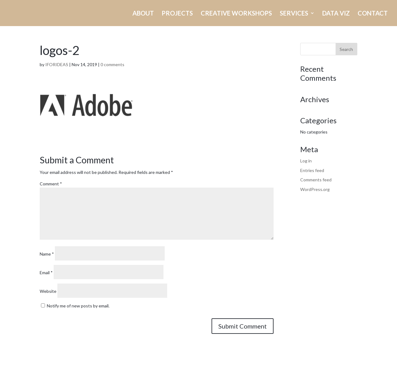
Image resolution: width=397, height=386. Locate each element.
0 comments (112, 64)
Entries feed (312, 170)
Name (47, 254)
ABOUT (143, 14)
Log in (306, 160)
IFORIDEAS (56, 64)
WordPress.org (315, 189)
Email (46, 272)
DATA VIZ (336, 14)
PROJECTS (177, 14)
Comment (51, 183)
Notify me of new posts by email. (78, 305)
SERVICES (294, 14)
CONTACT (373, 14)
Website (48, 291)
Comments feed (316, 179)
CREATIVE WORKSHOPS (236, 14)
